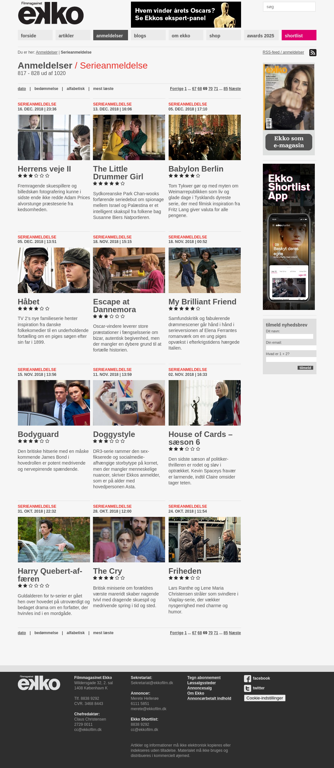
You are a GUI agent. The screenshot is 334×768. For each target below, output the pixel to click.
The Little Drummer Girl (118, 172)
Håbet (29, 301)
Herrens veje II (44, 168)
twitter (254, 688)
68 (200, 88)
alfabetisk (75, 88)
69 (205, 88)
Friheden (185, 571)
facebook (257, 678)
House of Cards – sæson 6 (201, 438)
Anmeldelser (47, 52)
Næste (235, 88)
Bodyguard (38, 434)
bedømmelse (46, 88)
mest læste (103, 88)
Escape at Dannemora (114, 305)
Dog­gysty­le (114, 434)
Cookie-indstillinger (265, 698)
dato (22, 88)
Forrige (176, 88)
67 (194, 88)
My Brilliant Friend (203, 301)
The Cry (107, 571)
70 (210, 88)
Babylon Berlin (196, 168)
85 (226, 88)
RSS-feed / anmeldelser (283, 52)
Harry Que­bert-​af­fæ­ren (50, 575)
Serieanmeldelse (76, 52)
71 (216, 88)
